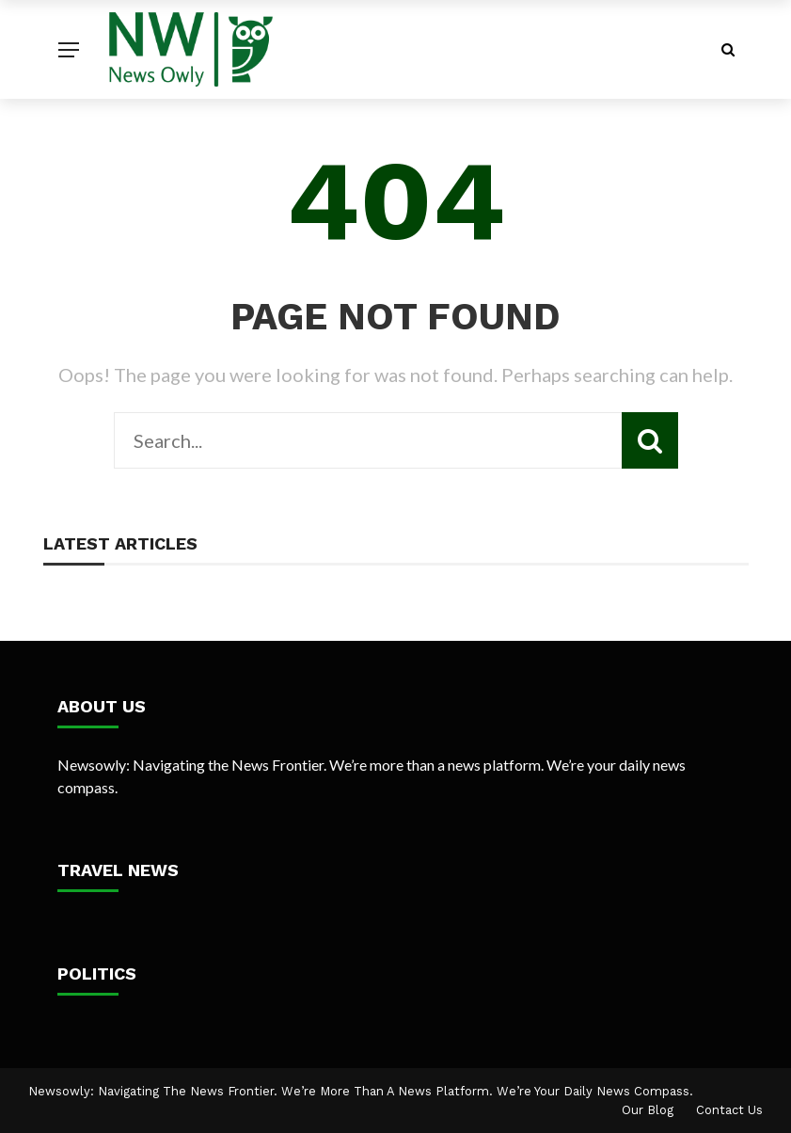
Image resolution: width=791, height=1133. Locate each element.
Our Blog (647, 1110)
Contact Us (729, 1110)
